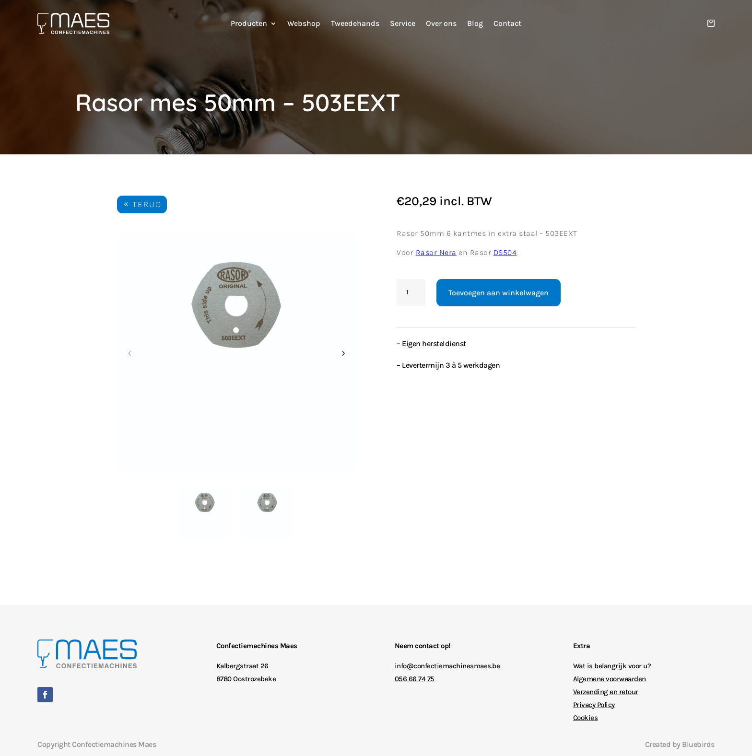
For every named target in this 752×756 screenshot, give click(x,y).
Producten (249, 24)
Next (343, 353)
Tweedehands (355, 24)
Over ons (441, 24)
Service (402, 24)
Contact (507, 24)
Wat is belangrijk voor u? (612, 666)
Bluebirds (698, 744)
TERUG (147, 204)
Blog (475, 24)
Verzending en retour (605, 691)
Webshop (303, 24)
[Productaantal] (411, 292)
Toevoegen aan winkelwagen (498, 292)
